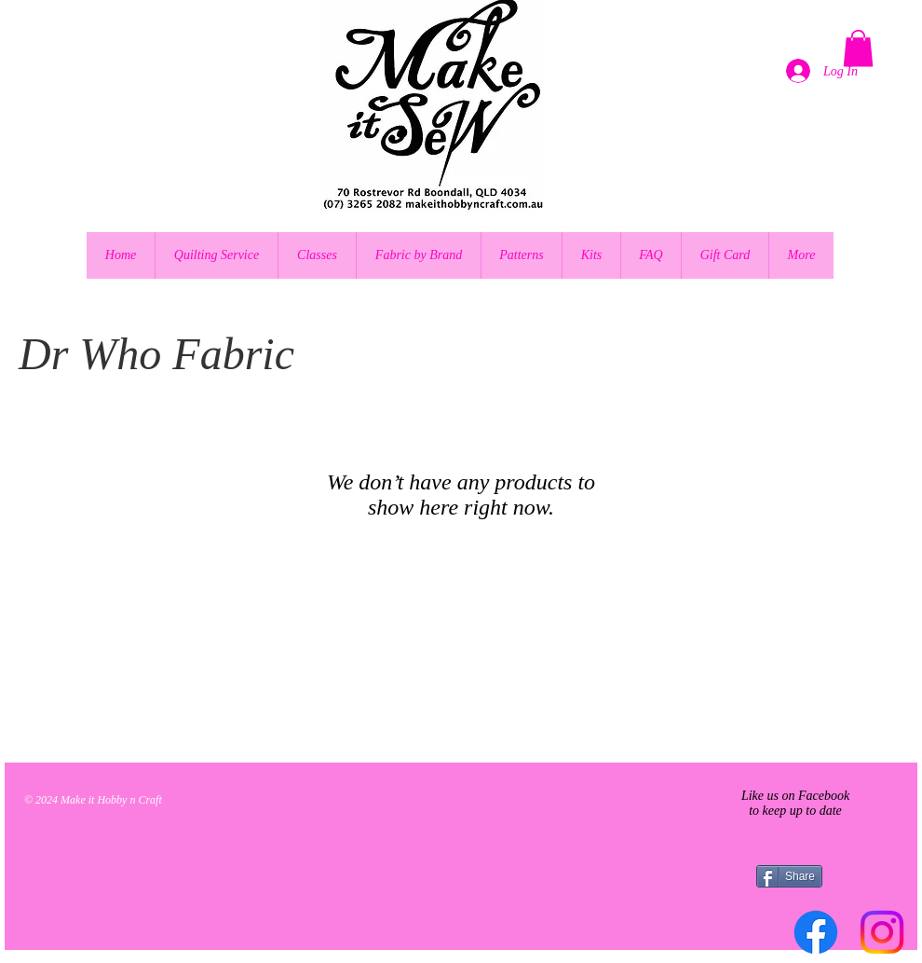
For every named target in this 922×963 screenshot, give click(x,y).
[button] (858, 48)
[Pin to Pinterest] (73, 588)
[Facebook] (816, 932)
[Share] (789, 876)
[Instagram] (882, 932)
